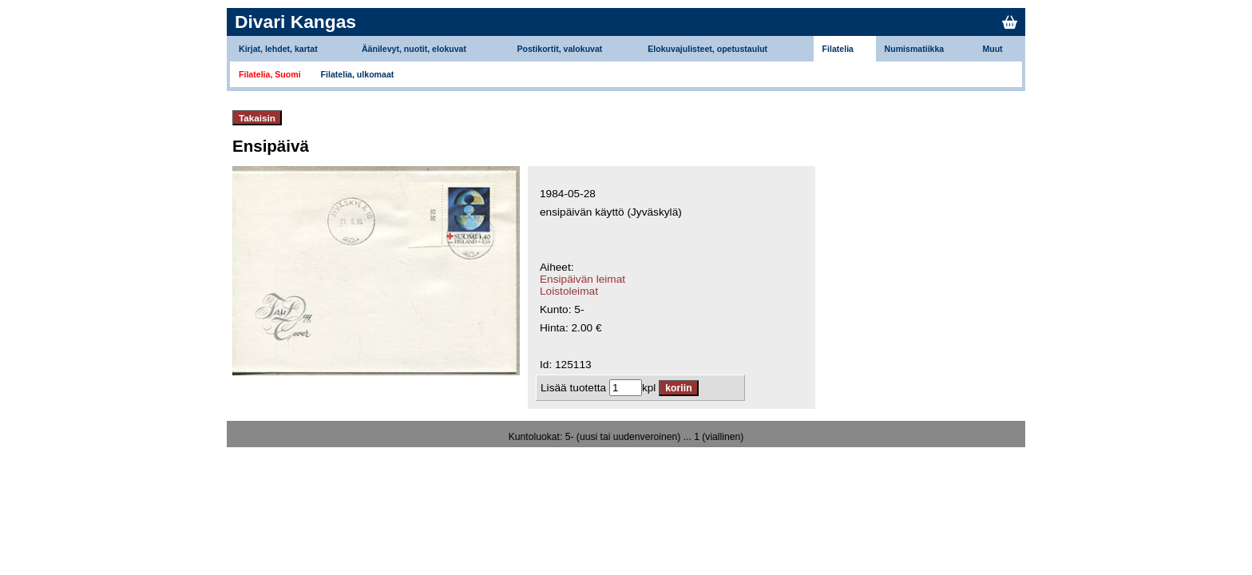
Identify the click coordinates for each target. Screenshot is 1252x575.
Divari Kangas (295, 21)
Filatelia (838, 49)
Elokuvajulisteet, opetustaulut (707, 49)
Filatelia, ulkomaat (357, 74)
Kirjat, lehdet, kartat (278, 49)
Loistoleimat (569, 291)
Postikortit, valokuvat (559, 49)
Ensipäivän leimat (582, 279)
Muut (992, 49)
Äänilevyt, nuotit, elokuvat (414, 49)
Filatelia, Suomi (270, 74)
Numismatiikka (915, 49)
